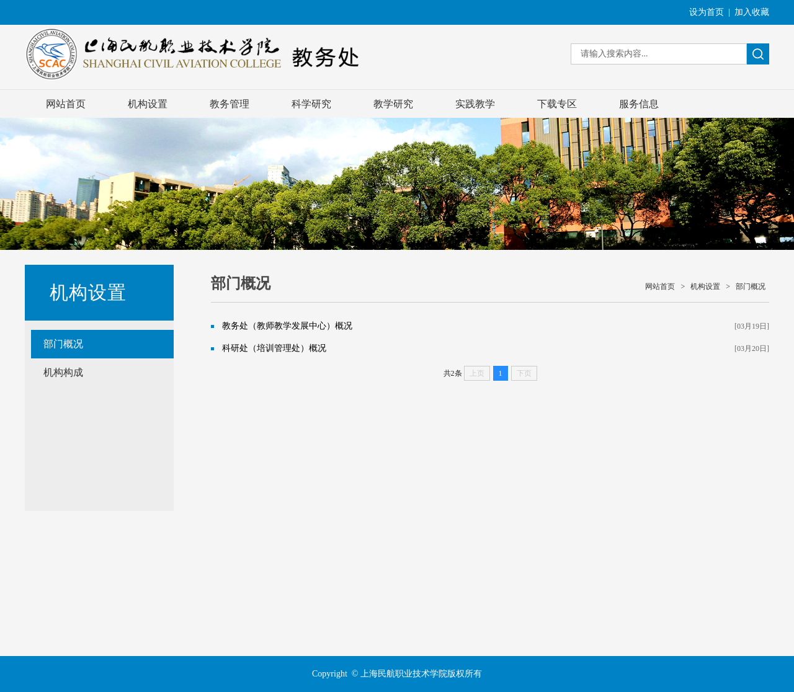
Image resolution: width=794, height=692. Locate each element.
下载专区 (557, 104)
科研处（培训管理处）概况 (274, 348)
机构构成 (63, 372)
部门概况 (63, 344)
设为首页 (706, 12)
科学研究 (311, 104)
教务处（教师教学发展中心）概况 (287, 325)
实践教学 (475, 104)
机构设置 (147, 104)
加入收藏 (751, 12)
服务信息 (639, 104)
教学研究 (393, 104)
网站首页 (66, 104)
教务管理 (229, 104)
